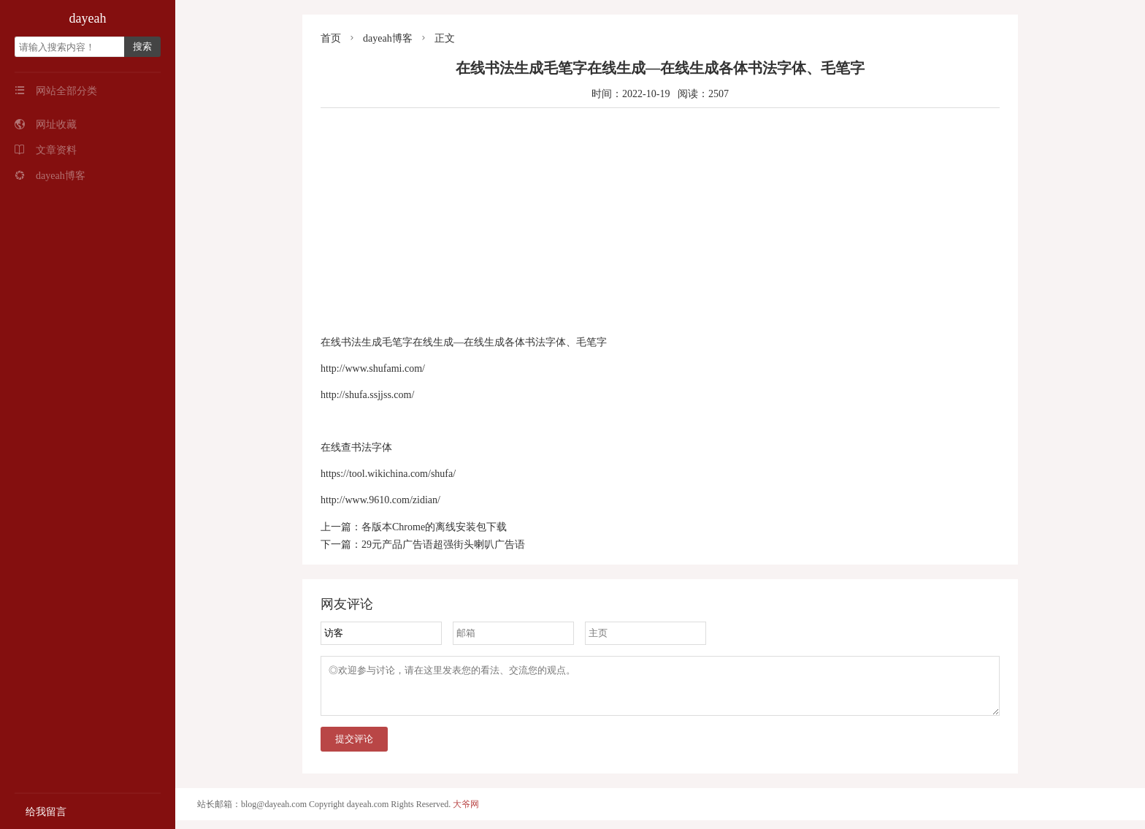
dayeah (88, 18)
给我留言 (40, 811)
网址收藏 (46, 124)
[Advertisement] (660, 221)
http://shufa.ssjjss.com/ (367, 394)
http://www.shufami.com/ (373, 368)
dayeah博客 (50, 175)
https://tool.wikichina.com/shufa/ (388, 473)
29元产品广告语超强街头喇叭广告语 (443, 544)
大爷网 (466, 813)
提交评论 (354, 747)
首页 (331, 38)
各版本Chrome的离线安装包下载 (434, 527)
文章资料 (46, 150)
